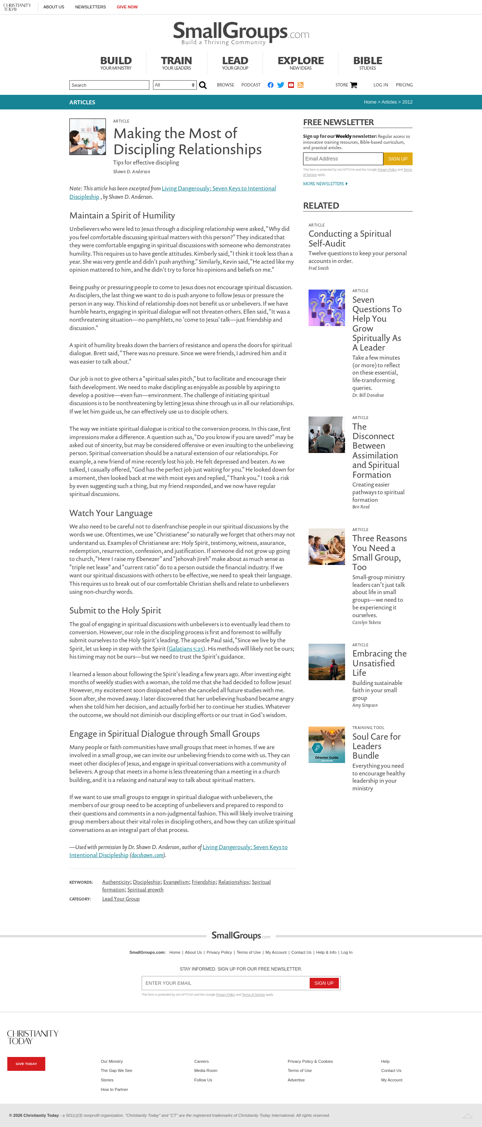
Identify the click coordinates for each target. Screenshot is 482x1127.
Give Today (26, 1064)
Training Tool (368, 727)
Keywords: (81, 882)
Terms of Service (253, 994)
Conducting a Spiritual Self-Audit (350, 238)
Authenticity (116, 881)
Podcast (250, 85)
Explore (301, 62)
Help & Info (326, 952)
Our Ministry (112, 1061)
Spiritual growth (145, 889)
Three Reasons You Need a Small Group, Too (379, 552)
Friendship (203, 881)
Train (176, 62)
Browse (225, 85)
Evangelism (176, 881)
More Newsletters (323, 184)
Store (342, 85)
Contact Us (301, 952)
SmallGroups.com (147, 952)
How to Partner (114, 1089)
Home (370, 102)
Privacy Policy (387, 169)
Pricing (404, 85)
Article (121, 121)
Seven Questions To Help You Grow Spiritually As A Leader (377, 323)
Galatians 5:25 (186, 648)
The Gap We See (116, 1070)
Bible (367, 62)
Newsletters (90, 7)
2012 (407, 102)
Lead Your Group (121, 898)
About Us (53, 7)
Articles (82, 102)
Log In (381, 85)
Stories (107, 1080)
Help (385, 1061)
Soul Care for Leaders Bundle (376, 746)
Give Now (127, 7)
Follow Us (203, 1080)
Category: (80, 899)
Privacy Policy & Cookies (310, 1061)
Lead (235, 62)
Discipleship (146, 881)
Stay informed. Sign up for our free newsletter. (241, 969)
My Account (276, 952)
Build (115, 62)
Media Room (205, 1070)
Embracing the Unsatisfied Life (379, 662)
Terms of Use (249, 952)
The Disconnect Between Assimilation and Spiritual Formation (375, 450)
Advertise (296, 1080)
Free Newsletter (338, 122)
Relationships (233, 881)
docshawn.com (147, 855)
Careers (201, 1061)
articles (389, 102)
